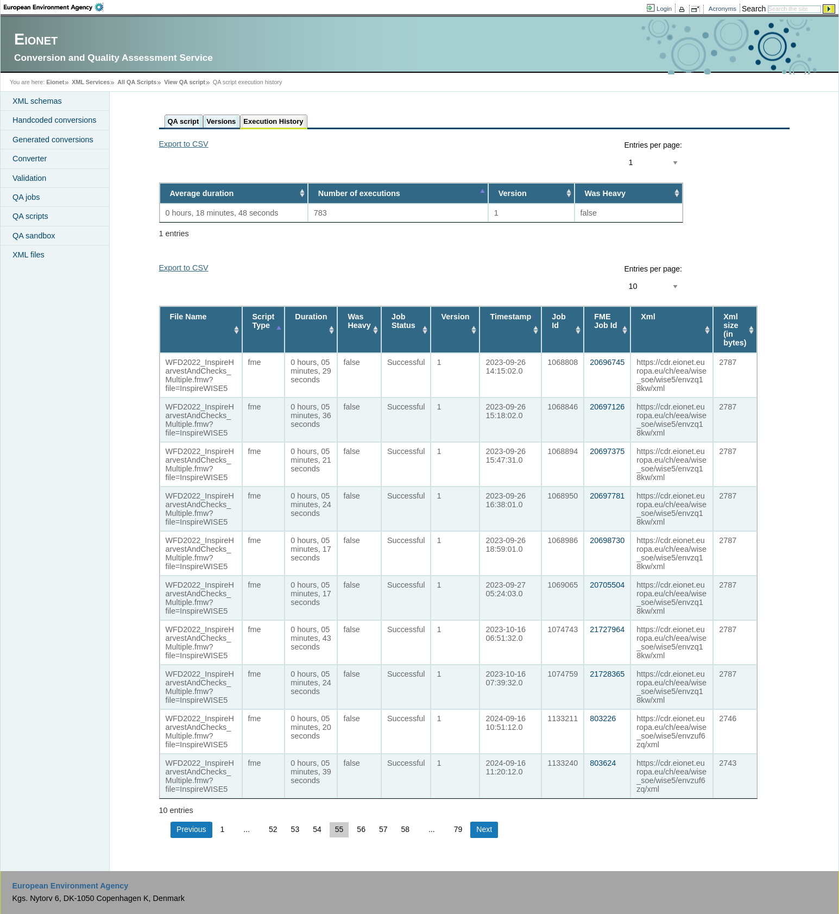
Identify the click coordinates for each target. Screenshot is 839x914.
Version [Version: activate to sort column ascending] (513, 193)
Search (754, 8)
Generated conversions (52, 139)
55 (339, 829)
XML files (28, 254)
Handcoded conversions (54, 120)
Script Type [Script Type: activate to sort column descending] (264, 321)
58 (405, 829)
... (246, 829)
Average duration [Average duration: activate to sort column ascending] (202, 193)
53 (295, 829)
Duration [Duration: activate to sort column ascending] (311, 316)
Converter (29, 158)
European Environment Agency (70, 885)
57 (383, 829)
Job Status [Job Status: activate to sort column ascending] (403, 321)
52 (273, 829)
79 (458, 829)
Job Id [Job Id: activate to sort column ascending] (559, 321)
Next (484, 829)
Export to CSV (184, 144)
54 (317, 829)
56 (361, 829)
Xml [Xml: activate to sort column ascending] (648, 316)
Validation (29, 178)
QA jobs (26, 197)
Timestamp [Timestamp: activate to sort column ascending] (510, 316)
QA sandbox (33, 235)
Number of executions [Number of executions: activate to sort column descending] (359, 193)
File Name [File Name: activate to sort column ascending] (188, 316)
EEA (53, 7)
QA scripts (30, 216)
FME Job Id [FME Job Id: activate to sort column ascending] (605, 321)
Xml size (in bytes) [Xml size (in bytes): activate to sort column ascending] (734, 329)
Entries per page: (653, 145)
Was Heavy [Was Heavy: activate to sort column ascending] (605, 193)
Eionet (55, 82)
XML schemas (37, 101)
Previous (191, 829)
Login (664, 8)
